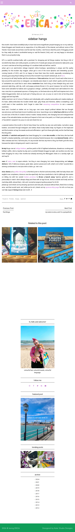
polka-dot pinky (20, 172)
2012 (37, 508)
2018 (37, 491)
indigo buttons (21, 148)
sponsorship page (52, 187)
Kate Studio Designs (63, 528)
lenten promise (30, 177)
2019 (37, 488)
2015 (37, 499)
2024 (37, 479)
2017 (37, 494)
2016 (37, 496)
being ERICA (14, 528)
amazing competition (51, 104)
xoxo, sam (12, 161)
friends (11, 199)
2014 (37, 502)
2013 (37, 505)
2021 (37, 482)
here (63, 76)
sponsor (23, 199)
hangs (17, 199)
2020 (37, 485)
